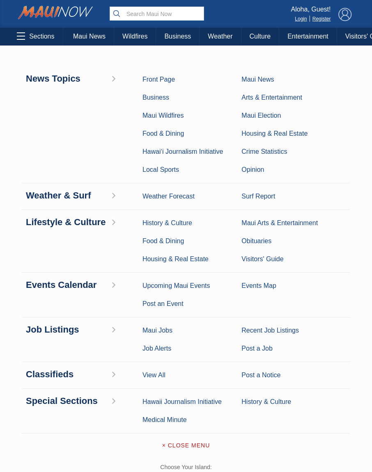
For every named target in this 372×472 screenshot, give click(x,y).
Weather (220, 36)
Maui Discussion (43, 375)
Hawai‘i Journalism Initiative (43, 439)
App (186, 369)
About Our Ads (325, 368)
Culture (260, 36)
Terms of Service (186, 403)
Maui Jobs (43, 409)
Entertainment (307, 36)
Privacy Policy (284, 368)
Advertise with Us (186, 352)
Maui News (89, 36)
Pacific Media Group (327, 352)
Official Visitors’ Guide (90, 413)
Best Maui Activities (90, 357)
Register (321, 19)
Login (301, 19)
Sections (35, 36)
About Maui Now (186, 317)
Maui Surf (43, 340)
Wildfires (134, 36)
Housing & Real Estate (43, 391)
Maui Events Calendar (90, 391)
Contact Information (186, 334)
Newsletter (186, 386)
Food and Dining (90, 375)
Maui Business (90, 315)
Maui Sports (91, 340)
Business (177, 36)
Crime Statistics (43, 353)
